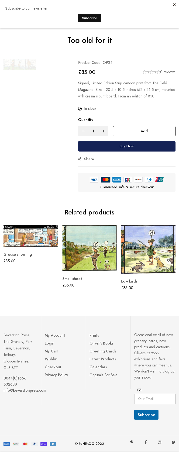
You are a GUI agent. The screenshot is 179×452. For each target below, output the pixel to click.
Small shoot (72, 278)
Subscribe (146, 414)
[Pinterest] (132, 442)
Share (89, 159)
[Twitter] (174, 442)
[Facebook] (146, 442)
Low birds (129, 281)
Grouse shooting (17, 254)
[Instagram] (160, 442)
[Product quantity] (93, 131)
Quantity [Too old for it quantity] (85, 119)
